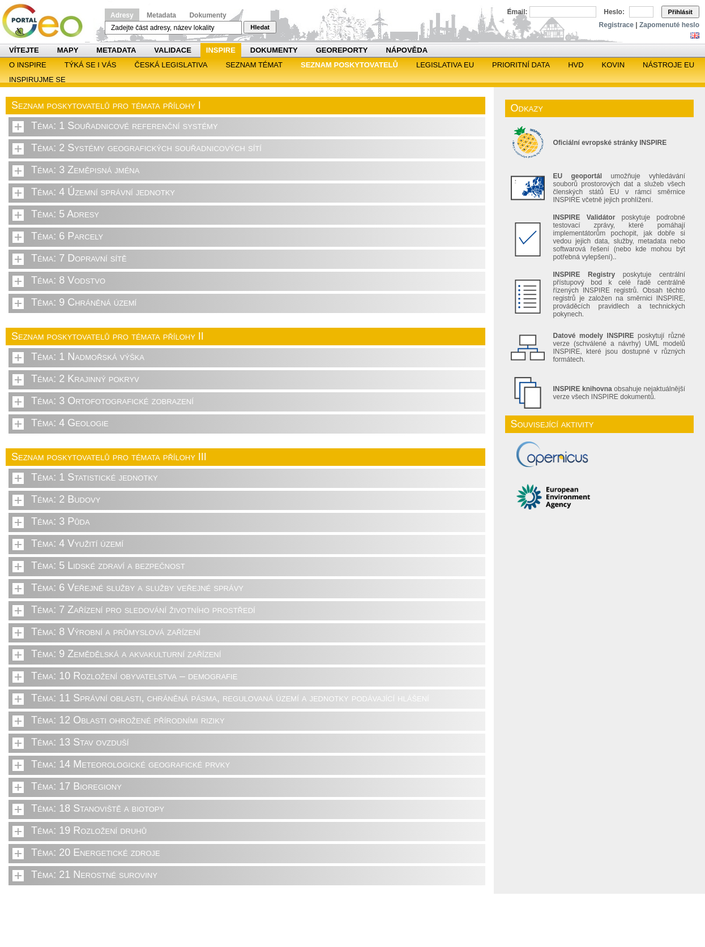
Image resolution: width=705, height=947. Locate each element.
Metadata (161, 15)
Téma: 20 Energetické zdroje (95, 852)
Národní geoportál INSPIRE (46, 21)
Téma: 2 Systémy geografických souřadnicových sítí (146, 147)
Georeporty (342, 50)
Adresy (122, 15)
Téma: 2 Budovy (65, 499)
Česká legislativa (171, 65)
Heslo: (614, 12)
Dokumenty (207, 15)
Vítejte (24, 50)
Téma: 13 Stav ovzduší (80, 742)
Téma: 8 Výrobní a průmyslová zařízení (115, 631)
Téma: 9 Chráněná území (83, 302)
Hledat (260, 27)
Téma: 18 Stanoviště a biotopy (97, 808)
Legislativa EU (445, 65)
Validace (172, 50)
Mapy (68, 50)
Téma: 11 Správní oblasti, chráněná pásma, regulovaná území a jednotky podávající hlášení (230, 698)
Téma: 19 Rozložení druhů (89, 830)
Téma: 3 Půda (60, 521)
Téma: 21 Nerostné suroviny (94, 874)
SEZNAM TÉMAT (254, 65)
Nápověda (407, 50)
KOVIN (613, 65)
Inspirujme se (37, 79)
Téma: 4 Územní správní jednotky (103, 192)
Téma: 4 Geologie (70, 422)
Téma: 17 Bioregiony (76, 786)
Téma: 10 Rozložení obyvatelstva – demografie (134, 676)
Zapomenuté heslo (669, 25)
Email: (517, 12)
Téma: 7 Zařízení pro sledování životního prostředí (143, 609)
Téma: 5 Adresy (65, 214)
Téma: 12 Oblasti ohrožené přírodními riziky (128, 720)
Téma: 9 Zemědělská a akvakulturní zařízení (126, 653)
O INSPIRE (27, 65)
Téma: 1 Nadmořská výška (87, 356)
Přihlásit (680, 11)
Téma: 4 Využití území (77, 543)
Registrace (616, 25)
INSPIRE (221, 50)
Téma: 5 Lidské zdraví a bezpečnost (108, 565)
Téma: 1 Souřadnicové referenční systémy (124, 125)
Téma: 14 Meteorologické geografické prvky (130, 764)
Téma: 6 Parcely (67, 236)
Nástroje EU (668, 65)
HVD (575, 65)
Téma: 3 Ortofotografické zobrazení (112, 400)
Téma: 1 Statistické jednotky (94, 477)
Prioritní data (521, 65)
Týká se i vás (91, 65)
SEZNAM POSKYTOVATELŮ (349, 65)
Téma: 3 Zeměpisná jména (85, 169)
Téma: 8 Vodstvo (68, 280)
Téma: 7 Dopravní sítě (79, 258)
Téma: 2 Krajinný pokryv (85, 378)
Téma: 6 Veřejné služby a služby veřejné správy (137, 587)
